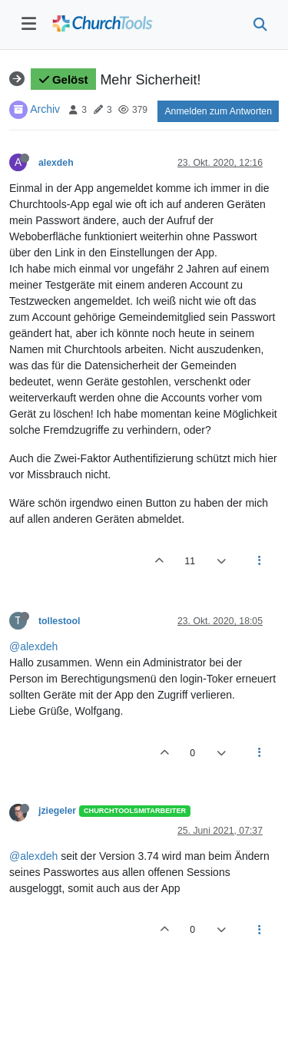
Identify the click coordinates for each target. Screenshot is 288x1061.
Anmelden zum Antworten (218, 111)
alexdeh (56, 162)
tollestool (59, 621)
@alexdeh (33, 646)
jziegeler (57, 810)
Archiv (45, 109)
